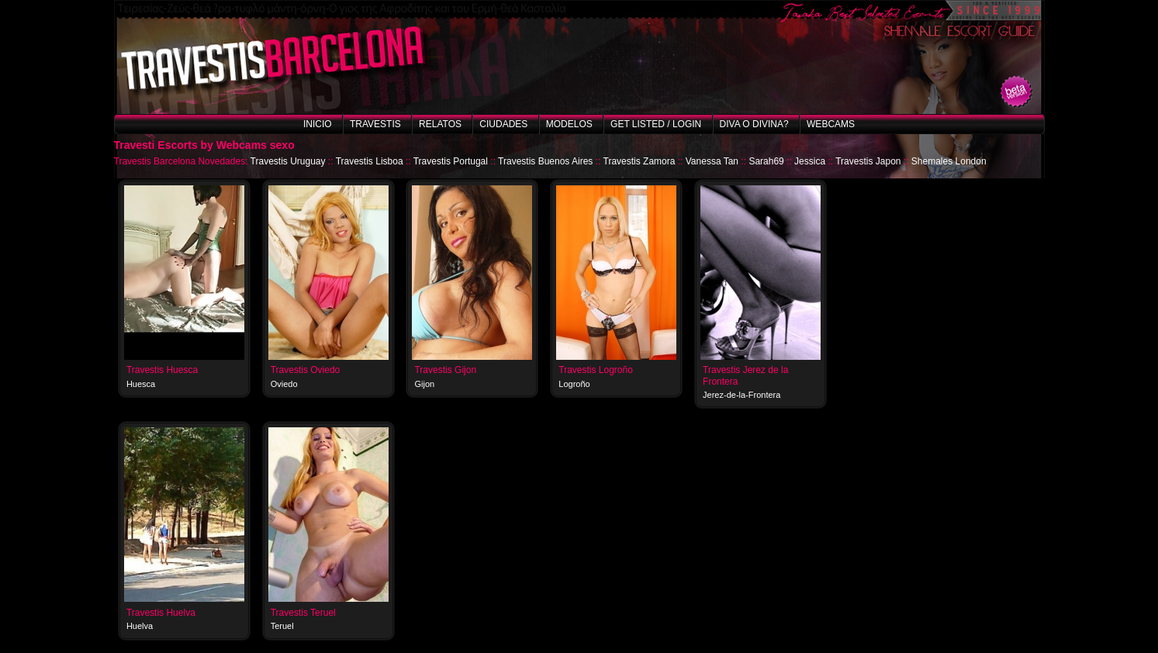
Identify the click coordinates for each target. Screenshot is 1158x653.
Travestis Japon (867, 161)
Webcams (831, 124)
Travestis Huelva (160, 612)
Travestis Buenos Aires (545, 161)
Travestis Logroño (595, 370)
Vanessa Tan (712, 161)
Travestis (375, 124)
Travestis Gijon (445, 370)
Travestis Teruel (303, 612)
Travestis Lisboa (369, 161)
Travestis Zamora (639, 161)
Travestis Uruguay (288, 161)
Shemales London (949, 161)
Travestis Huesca (162, 370)
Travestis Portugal (450, 161)
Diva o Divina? (754, 124)
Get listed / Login (655, 124)
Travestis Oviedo (305, 370)
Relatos (440, 124)
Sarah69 (765, 161)
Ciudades (503, 124)
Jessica (809, 161)
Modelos (569, 124)
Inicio (317, 124)
